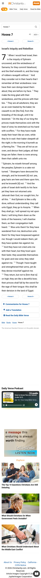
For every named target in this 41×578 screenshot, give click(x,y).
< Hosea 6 (10, 41)
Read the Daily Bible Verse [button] (16, 315)
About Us (8, 562)
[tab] (20, 304)
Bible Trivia (13, 9)
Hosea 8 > (31, 41)
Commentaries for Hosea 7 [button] (16, 304)
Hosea (14, 322)
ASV (36, 35)
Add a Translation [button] (12, 310)
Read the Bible (35, 9)
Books (9, 322)
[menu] (3, 3)
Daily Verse (24, 9)
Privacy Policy (20, 562)
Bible (3, 322)
